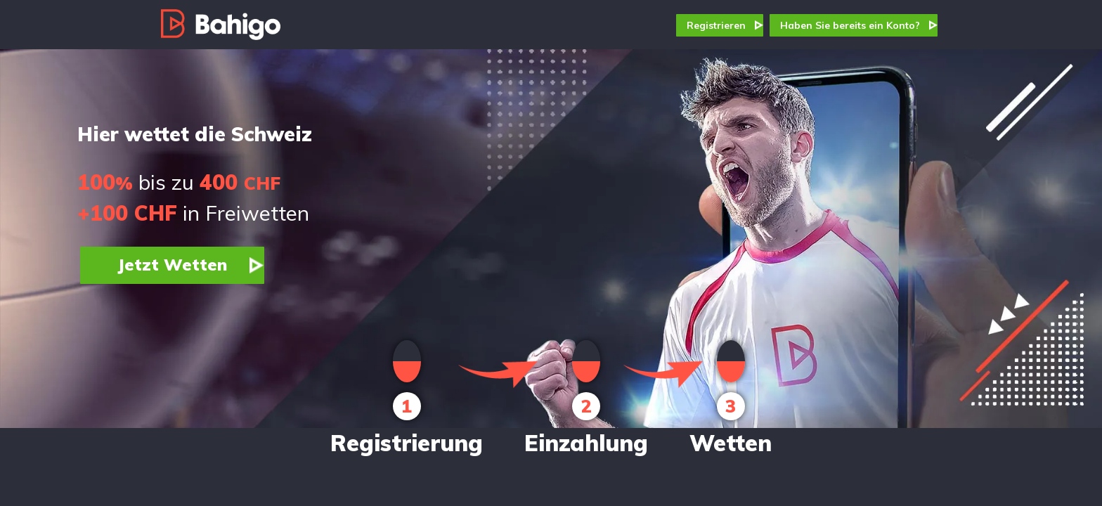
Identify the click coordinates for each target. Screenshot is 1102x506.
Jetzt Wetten (172, 264)
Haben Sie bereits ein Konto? (850, 25)
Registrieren (716, 25)
